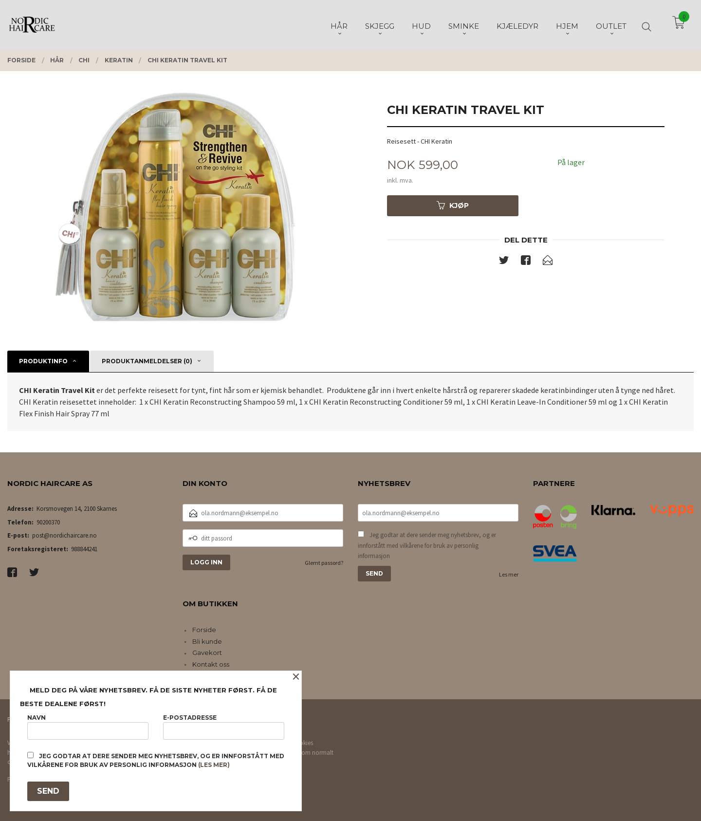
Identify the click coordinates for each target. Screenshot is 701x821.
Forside (204, 630)
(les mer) (214, 764)
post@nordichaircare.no (64, 535)
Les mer (508, 574)
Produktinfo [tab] (43, 361)
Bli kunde (207, 641)
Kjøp (453, 205)
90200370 (48, 522)
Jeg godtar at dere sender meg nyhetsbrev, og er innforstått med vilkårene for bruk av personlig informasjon (427, 545)
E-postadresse (223, 727)
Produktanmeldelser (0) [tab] (147, 361)
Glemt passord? (324, 562)
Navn (87, 727)
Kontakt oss (210, 664)
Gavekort (207, 652)
